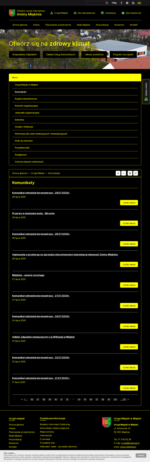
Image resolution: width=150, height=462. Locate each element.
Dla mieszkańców (86, 13)
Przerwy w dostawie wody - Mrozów (33, 213)
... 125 (123, 399)
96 (91, 399)
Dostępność (21, 154)
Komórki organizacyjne (26, 105)
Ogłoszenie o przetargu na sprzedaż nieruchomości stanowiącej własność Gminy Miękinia (65, 254)
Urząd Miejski (61, 13)
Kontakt (134, 24)
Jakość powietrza (94, 54)
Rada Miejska (83, 24)
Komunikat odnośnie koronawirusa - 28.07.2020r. (41, 234)
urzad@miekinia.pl (130, 443)
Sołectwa (19, 119)
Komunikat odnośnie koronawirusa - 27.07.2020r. (41, 295)
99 (109, 399)
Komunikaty (20, 91)
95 (85, 399)
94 (79, 399)
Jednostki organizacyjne (27, 112)
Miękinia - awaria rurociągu (28, 275)
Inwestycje (110, 13)
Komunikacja (102, 24)
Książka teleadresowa (26, 98)
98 (103, 399)
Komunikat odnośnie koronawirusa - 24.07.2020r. (41, 316)
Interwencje (46, 435)
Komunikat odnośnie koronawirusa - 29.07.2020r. (41, 192)
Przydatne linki (22, 147)
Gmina (36, 24)
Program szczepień (123, 54)
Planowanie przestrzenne (58, 24)
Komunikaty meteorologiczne (54, 428)
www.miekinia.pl (128, 447)
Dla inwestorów (133, 13)
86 (32, 399)
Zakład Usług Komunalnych (60, 54)
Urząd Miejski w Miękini (26, 84)
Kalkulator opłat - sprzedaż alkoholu (58, 446)
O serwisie (45, 439)
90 (56, 399)
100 (115, 399)
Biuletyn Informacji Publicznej (55, 424)
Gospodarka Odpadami (24, 54)
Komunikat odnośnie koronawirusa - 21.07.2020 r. (41, 378)
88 (44, 399)
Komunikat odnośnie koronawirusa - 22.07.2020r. (41, 357)
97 (97, 399)
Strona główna (19, 24)
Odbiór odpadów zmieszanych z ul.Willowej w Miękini (43, 337)
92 (67, 399)
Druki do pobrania (24, 140)
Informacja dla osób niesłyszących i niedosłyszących (41, 133)
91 (62, 399)
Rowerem (119, 24)
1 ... (25, 399)
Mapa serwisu (47, 431)
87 (38, 399)
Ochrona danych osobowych (29, 161)
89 (50, 399)
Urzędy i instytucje (24, 126)
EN (139, 3)
